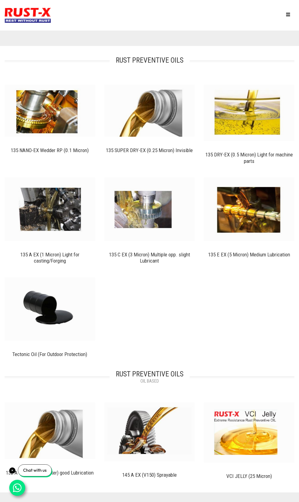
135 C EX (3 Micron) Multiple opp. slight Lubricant (149, 257)
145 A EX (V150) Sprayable (149, 475)
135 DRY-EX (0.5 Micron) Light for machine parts (249, 157)
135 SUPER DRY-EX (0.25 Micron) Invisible (149, 150)
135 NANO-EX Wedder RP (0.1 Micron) (50, 150)
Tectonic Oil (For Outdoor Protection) (49, 354)
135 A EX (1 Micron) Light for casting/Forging (49, 257)
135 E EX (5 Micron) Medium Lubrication (249, 254)
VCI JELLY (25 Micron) (249, 476)
